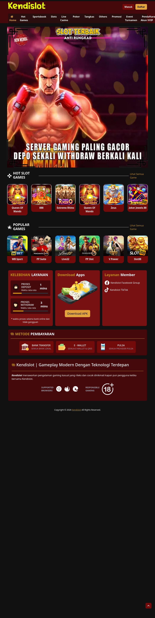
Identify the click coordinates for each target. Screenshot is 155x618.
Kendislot (76, 409)
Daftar (141, 6)
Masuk (128, 6)
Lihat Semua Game (137, 175)
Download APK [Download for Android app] (77, 314)
